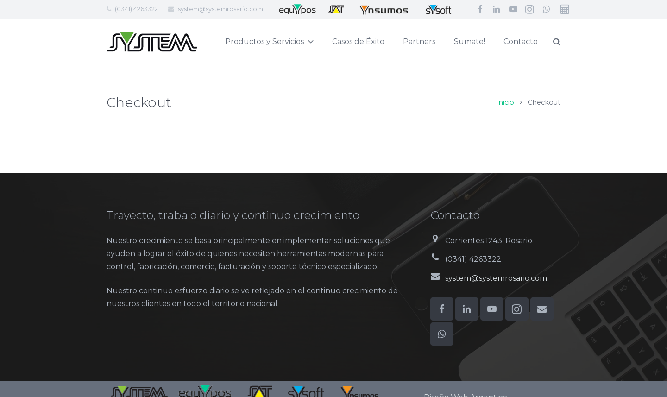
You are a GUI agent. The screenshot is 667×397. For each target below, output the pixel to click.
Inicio (505, 91)
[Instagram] (530, 9)
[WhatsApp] (546, 9)
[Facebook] (480, 9)
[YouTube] (513, 9)
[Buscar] (579, 42)
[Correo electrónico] (542, 297)
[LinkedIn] (496, 9)
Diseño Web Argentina (465, 386)
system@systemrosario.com (220, 9)
